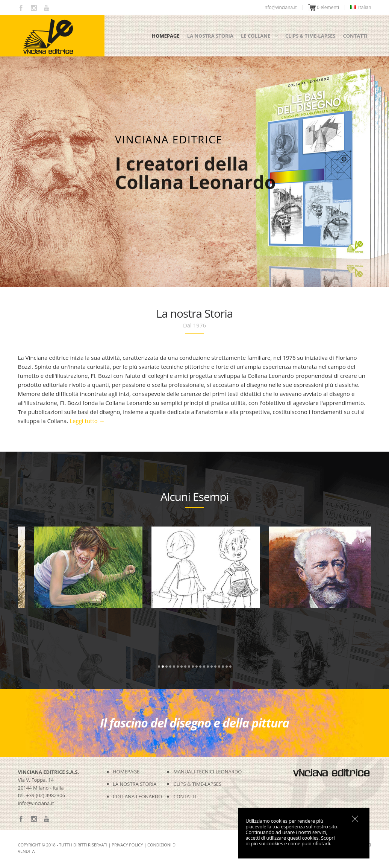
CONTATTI (184, 796)
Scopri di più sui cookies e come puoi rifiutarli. (290, 840)
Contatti (355, 35)
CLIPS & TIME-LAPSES (197, 784)
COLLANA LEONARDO (137, 796)
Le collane (255, 35)
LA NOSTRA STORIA (134, 784)
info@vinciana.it (36, 803)
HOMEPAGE (126, 771)
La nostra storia (210, 35)
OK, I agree (355, 818)
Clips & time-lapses (310, 35)
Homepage (166, 35)
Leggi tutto (87, 421)
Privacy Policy (127, 845)
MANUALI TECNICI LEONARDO (207, 771)
